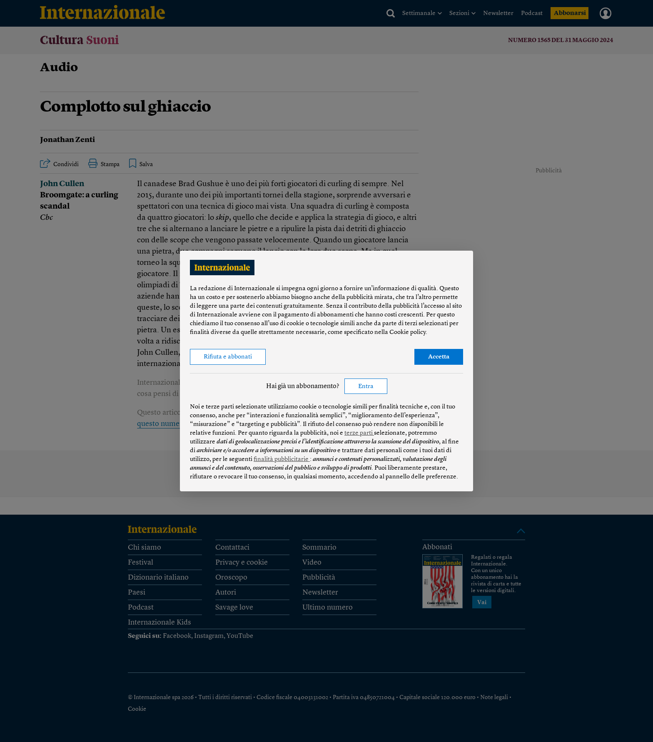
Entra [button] (366, 386)
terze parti (359, 433)
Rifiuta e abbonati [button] (228, 357)
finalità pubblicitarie (282, 459)
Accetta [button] (438, 357)
